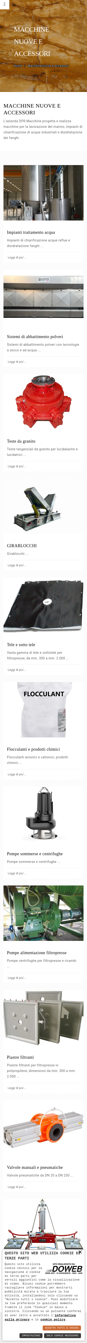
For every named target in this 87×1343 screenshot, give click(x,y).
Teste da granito (21, 441)
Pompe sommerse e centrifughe (35, 853)
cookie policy (52, 1319)
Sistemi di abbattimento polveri (35, 336)
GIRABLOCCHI (22, 545)
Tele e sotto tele (21, 644)
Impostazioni (31, 1335)
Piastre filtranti (20, 1057)
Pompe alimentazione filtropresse (37, 952)
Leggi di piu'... (16, 257)
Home (18, 66)
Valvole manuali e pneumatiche (35, 1167)
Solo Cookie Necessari (62, 1335)
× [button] (80, 1252)
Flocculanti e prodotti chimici (33, 749)
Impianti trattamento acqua (31, 232)
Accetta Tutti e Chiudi (62, 1328)
